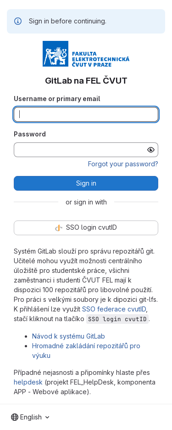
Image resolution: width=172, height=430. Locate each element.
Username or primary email (57, 98)
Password (30, 134)
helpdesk (28, 382)
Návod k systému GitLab (68, 336)
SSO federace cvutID (114, 309)
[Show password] (151, 149)
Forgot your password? (123, 164)
